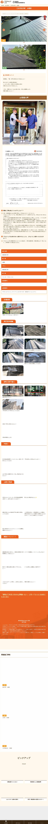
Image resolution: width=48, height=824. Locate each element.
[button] (3, 30)
